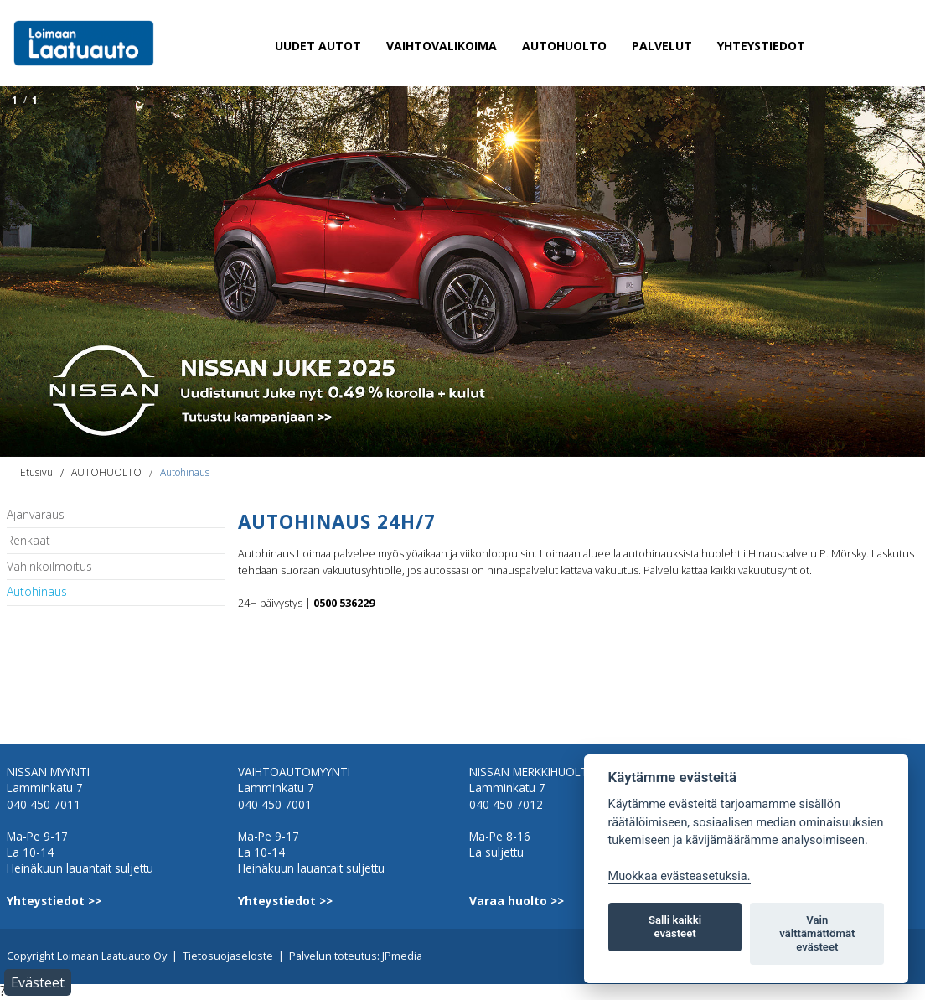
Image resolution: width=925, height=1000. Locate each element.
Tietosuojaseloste (228, 955)
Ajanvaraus (36, 515)
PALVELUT (662, 46)
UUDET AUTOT (318, 46)
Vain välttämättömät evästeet (817, 933)
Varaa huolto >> (516, 901)
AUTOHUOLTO (564, 46)
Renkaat (28, 541)
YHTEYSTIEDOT (761, 46)
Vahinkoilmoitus (49, 567)
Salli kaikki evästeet (675, 927)
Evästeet (38, 982)
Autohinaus (184, 472)
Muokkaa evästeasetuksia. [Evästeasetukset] (679, 876)
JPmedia (402, 955)
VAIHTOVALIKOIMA (441, 46)
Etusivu (36, 472)
